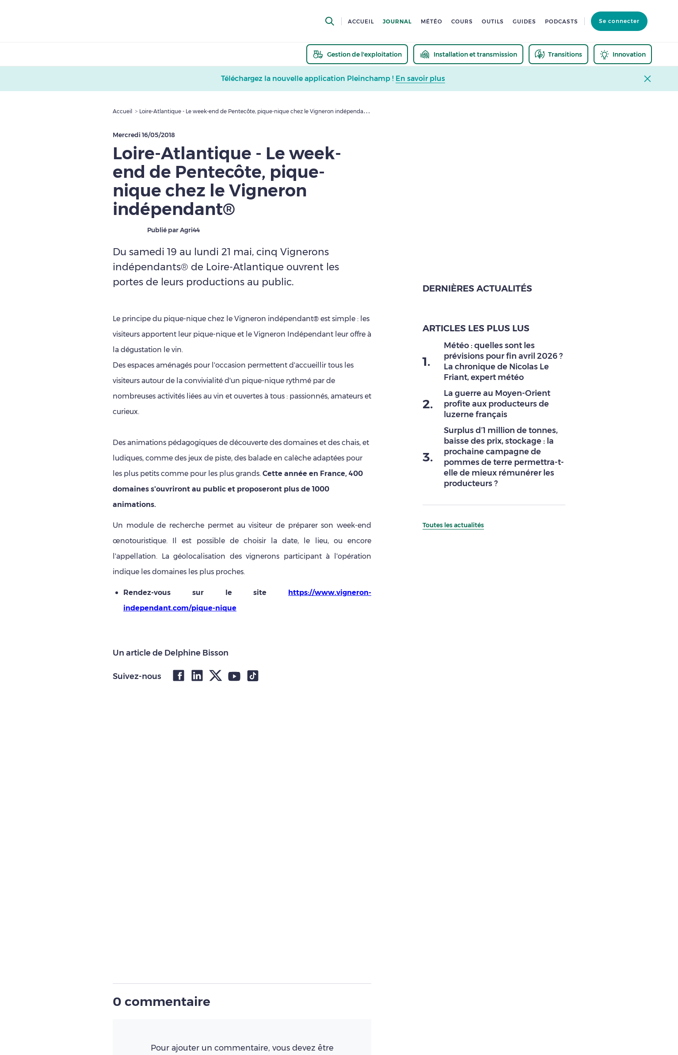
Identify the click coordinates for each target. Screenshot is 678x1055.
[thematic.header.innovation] (623, 54)
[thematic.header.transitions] (558, 54)
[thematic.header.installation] (468, 54)
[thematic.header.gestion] (357, 54)
